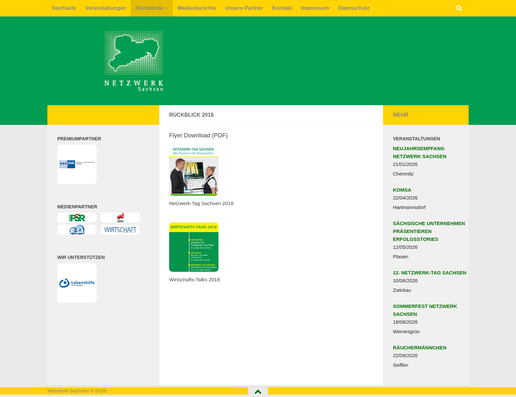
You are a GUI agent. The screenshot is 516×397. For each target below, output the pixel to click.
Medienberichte (196, 8)
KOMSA (402, 190)
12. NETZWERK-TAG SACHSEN (429, 272)
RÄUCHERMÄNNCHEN (420, 347)
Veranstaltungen (105, 8)
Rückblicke (149, 8)
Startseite (64, 8)
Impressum (315, 8)
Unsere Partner (244, 8)
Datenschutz (354, 8)
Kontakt (282, 8)
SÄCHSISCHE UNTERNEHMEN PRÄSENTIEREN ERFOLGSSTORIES (429, 231)
